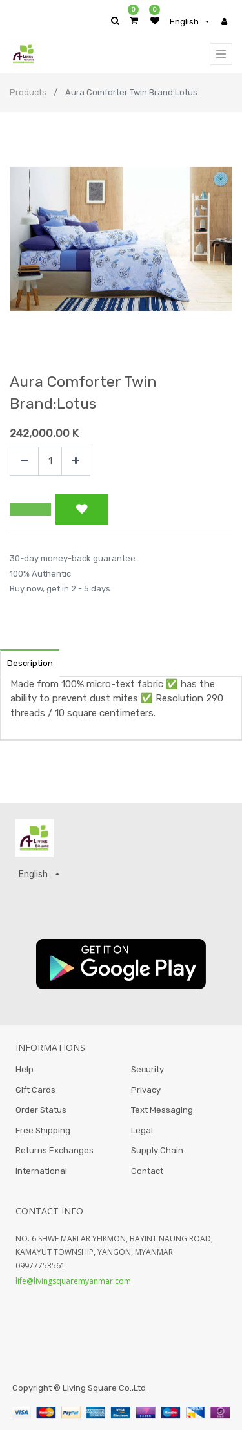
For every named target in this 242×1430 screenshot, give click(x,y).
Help (24, 1069)
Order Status (40, 1110)
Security (147, 1069)
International (41, 1171)
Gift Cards (35, 1090)
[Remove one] (24, 461)
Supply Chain (157, 1150)
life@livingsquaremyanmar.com (73, 1281)
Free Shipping (42, 1130)
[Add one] (75, 461)
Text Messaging (162, 1110)
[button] (30, 510)
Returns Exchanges (54, 1150)
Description (30, 663)
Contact (147, 1171)
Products (28, 92)
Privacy (146, 1090)
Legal (142, 1130)
